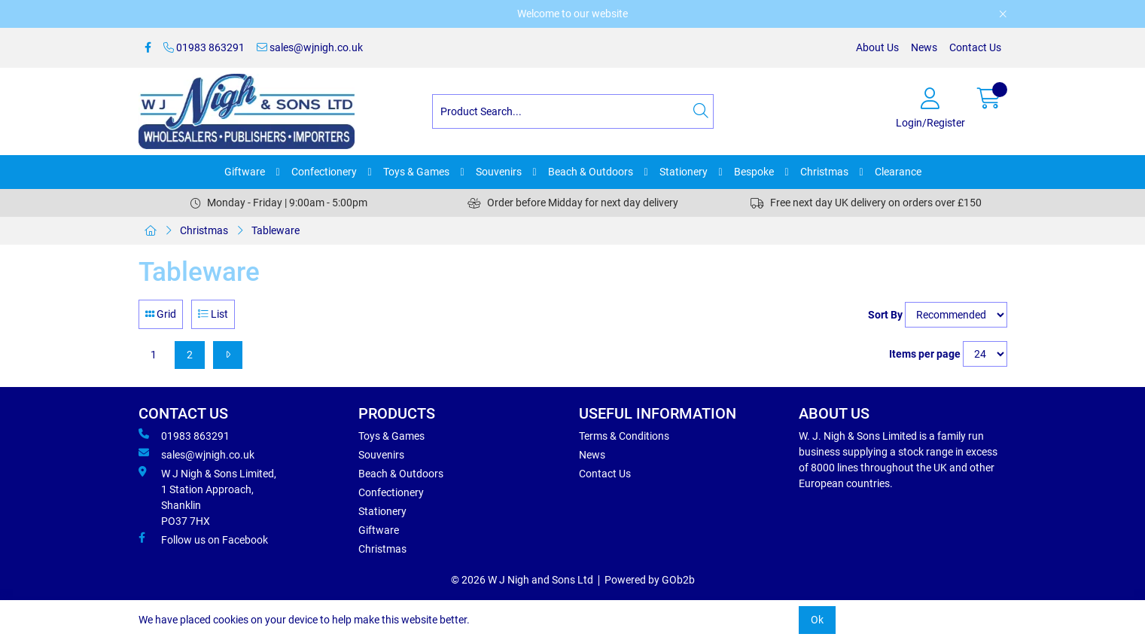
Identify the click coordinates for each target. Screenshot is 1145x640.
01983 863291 (204, 47)
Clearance (898, 172)
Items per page (925, 354)
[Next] (227, 355)
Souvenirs (499, 172)
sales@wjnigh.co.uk (310, 47)
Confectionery (324, 172)
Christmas (824, 172)
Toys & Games (416, 172)
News (924, 47)
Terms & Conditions (624, 436)
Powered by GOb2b (649, 580)
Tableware (275, 230)
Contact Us (975, 47)
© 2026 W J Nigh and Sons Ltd (522, 580)
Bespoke (754, 172)
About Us (877, 47)
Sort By (885, 315)
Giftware (244, 172)
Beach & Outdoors (590, 172)
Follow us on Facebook (203, 539)
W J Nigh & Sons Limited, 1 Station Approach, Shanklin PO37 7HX (207, 496)
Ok (817, 620)
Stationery (683, 172)
